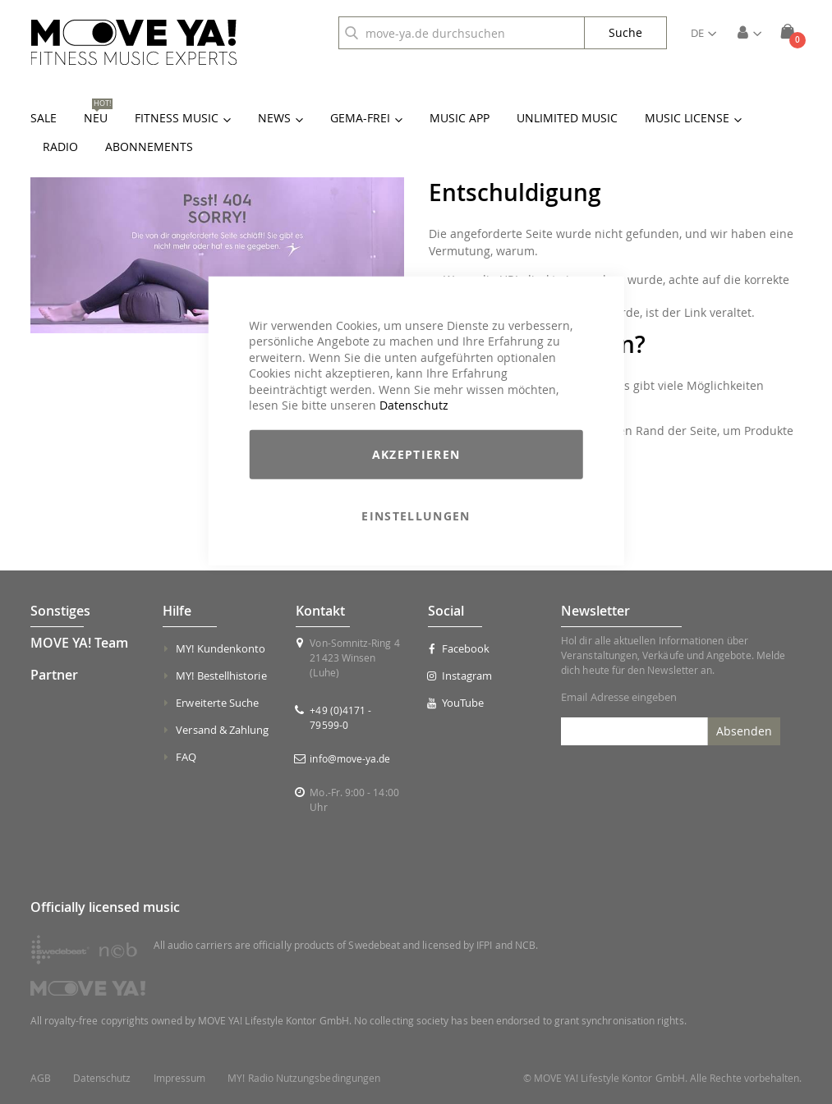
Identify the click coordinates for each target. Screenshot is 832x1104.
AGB (40, 1078)
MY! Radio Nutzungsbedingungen (304, 1078)
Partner (54, 675)
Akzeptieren (416, 454)
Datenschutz (413, 405)
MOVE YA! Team (79, 643)
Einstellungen (416, 516)
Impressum (180, 1078)
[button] (703, 32)
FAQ (186, 756)
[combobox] (461, 32)
